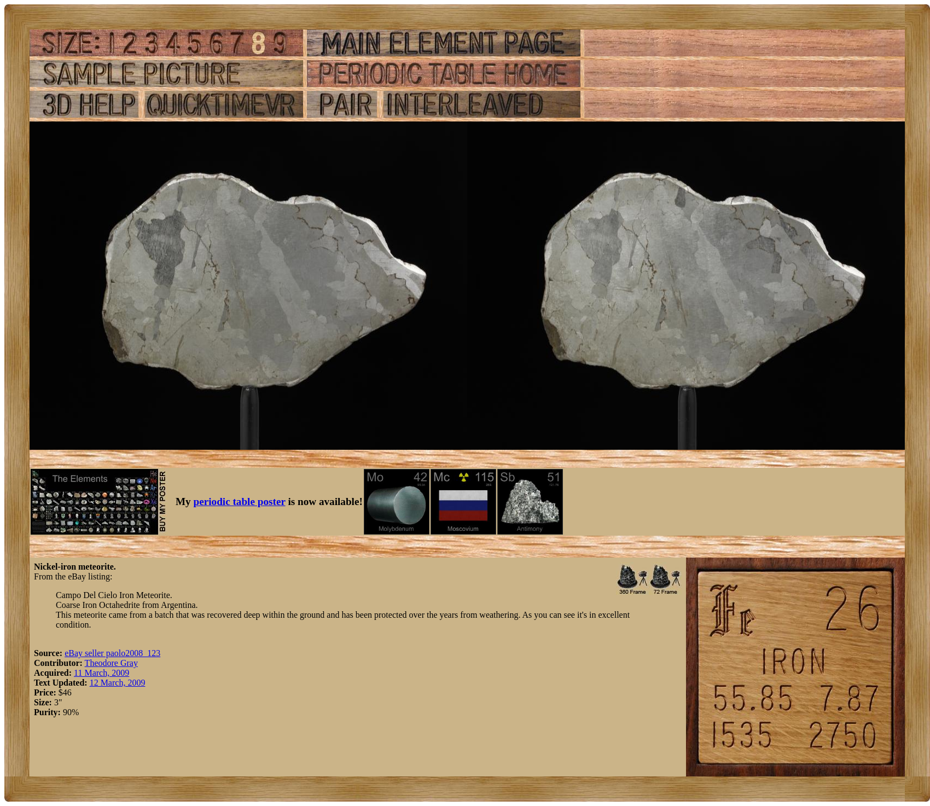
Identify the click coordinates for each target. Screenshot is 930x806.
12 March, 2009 (118, 682)
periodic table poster (240, 501)
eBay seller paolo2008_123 (112, 653)
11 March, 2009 (101, 672)
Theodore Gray (111, 663)
